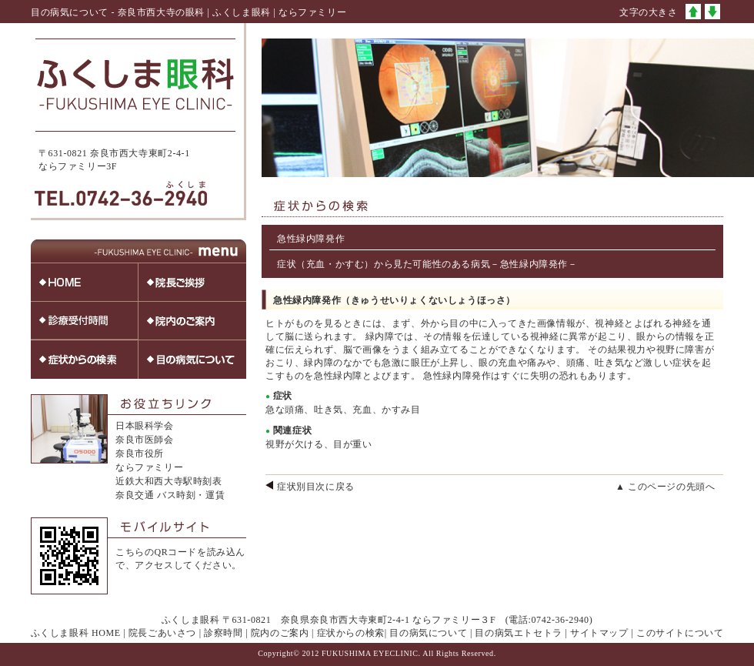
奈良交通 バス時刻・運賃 (170, 495)
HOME (106, 633)
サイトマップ (599, 633)
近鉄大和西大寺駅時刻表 (168, 481)
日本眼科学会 (144, 425)
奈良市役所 (139, 453)
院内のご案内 (280, 633)
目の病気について (428, 633)
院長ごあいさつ (162, 633)
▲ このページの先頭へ (665, 486)
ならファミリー (149, 467)
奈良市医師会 (144, 439)
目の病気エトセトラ (518, 633)
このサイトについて (679, 633)
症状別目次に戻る (316, 486)
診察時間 (223, 633)
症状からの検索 (351, 633)
